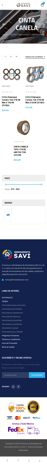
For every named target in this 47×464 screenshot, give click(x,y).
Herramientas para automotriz (14, 305)
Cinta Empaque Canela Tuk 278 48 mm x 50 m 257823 (34, 99)
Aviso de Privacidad (9, 343)
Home (5, 34)
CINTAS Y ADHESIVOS (19, 34)
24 (11, 56)
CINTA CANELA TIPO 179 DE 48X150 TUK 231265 (21, 151)
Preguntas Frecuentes (10, 336)
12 (5, 56)
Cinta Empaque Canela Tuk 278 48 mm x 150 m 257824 (11, 101)
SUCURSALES (7, 298)
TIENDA (5, 301)
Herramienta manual (10, 328)
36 (16, 56)
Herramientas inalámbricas (12, 313)
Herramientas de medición (12, 309)
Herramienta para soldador (12, 332)
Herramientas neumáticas (12, 324)
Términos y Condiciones (11, 339)
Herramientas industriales (12, 320)
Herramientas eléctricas (11, 317)
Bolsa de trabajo (8, 347)
